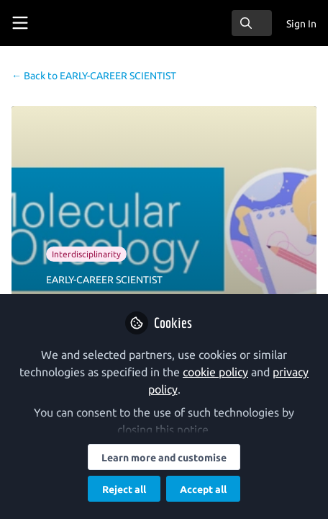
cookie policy (215, 371)
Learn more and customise (164, 457)
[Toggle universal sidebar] (20, 23)
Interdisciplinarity (86, 254)
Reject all (124, 489)
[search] (252, 23)
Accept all (203, 489)
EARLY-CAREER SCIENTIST (94, 75)
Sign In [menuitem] (301, 24)
